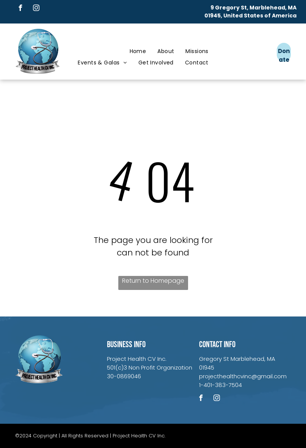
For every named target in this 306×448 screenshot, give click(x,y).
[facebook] (20, 9)
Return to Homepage (153, 280)
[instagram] (36, 9)
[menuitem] (138, 51)
